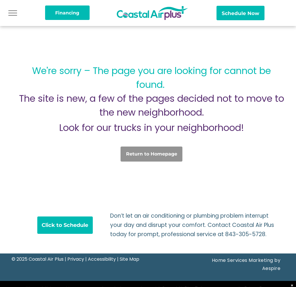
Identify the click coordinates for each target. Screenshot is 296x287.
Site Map (129, 259)
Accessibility (102, 259)
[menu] (12, 13)
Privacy (75, 259)
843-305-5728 (245, 234)
